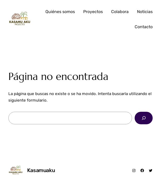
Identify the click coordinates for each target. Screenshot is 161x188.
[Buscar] (144, 118)
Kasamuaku (41, 170)
